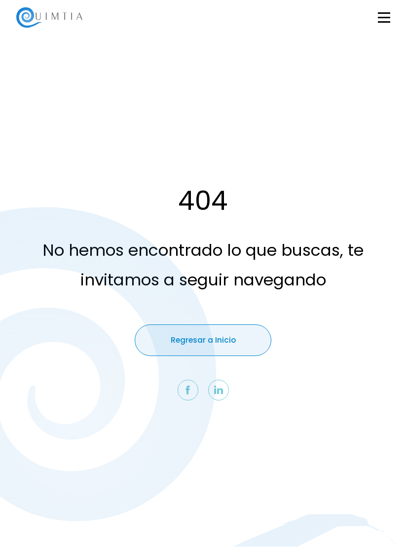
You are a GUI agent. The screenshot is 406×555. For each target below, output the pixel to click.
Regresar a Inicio (203, 340)
